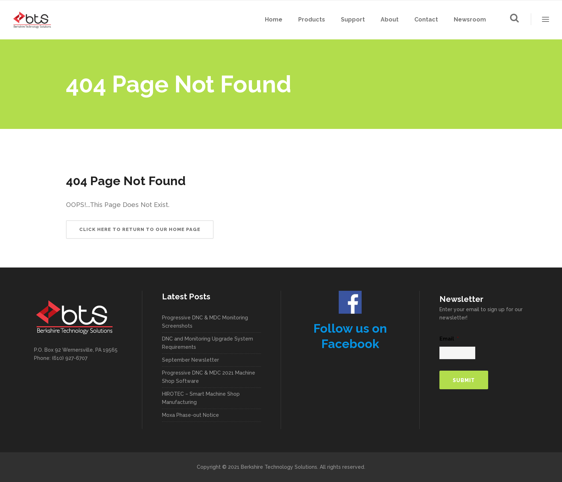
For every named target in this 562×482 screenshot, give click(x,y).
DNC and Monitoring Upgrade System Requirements (207, 343)
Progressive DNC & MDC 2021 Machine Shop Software (208, 377)
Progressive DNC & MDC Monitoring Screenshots (205, 322)
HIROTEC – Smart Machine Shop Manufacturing (201, 398)
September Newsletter (190, 360)
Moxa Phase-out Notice (190, 415)
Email (449, 339)
